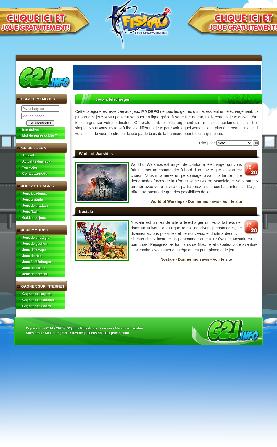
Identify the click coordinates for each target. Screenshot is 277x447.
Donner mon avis (204, 201)
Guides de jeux (34, 218)
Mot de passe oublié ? (39, 135)
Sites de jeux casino (86, 333)
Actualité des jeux (36, 161)
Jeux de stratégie (35, 238)
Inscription (30, 129)
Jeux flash (30, 212)
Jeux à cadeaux (34, 193)
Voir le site (232, 201)
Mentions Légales (129, 328)
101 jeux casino (117, 333)
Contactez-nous (34, 173)
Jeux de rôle (32, 256)
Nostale (86, 211)
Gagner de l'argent (37, 294)
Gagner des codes (36, 306)
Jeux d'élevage (34, 250)
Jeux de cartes (33, 268)
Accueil (28, 155)
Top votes (30, 167)
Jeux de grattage (35, 205)
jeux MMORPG (146, 111)
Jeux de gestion (35, 244)
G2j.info (72, 328)
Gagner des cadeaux (38, 300)
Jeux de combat (35, 274)
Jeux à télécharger (36, 262)
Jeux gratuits (32, 199)
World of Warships (96, 153)
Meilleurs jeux (56, 333)
